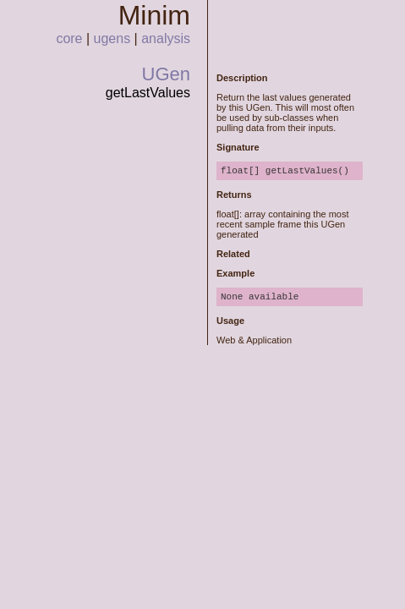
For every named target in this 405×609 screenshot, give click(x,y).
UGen (166, 74)
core (69, 38)
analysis (165, 38)
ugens (112, 38)
